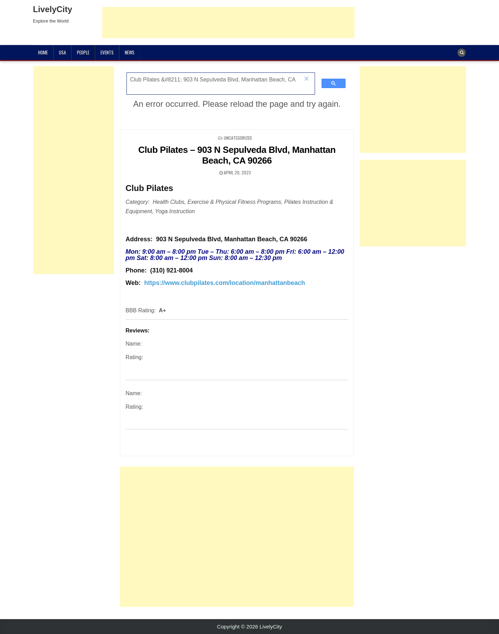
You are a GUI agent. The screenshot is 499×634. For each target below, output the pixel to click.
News (129, 52)
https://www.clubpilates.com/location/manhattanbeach (224, 282)
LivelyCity (52, 9)
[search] (213, 80)
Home (43, 52)
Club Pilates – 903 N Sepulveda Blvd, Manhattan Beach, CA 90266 (236, 155)
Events (107, 52)
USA (62, 52)
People (83, 52)
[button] (306, 79)
